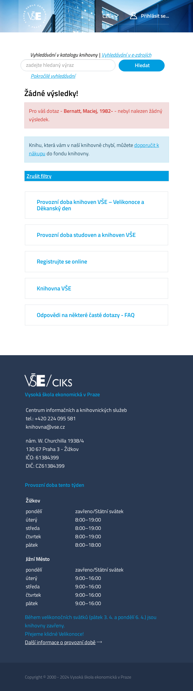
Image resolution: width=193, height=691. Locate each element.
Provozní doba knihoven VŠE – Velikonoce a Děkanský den (90, 205)
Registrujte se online (62, 261)
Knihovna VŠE (54, 288)
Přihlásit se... (149, 16)
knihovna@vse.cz (45, 427)
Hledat (142, 65)
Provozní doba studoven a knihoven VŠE (86, 234)
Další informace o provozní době (60, 642)
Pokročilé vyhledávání (53, 76)
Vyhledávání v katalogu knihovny (64, 55)
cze (107, 16)
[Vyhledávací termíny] (68, 65)
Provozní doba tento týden (54, 485)
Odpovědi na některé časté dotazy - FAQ (86, 314)
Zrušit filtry (39, 176)
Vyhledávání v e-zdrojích (126, 55)
